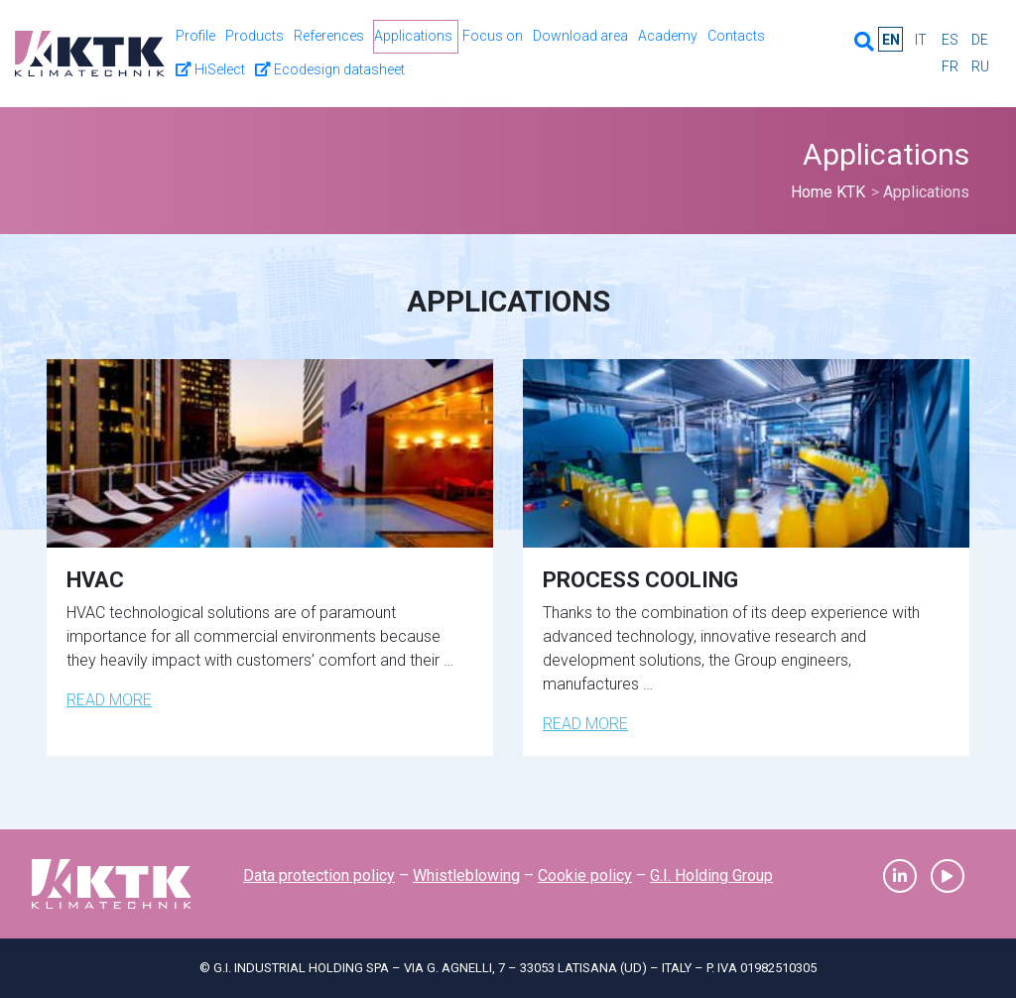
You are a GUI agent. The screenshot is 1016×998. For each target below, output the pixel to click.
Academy (668, 36)
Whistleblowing (466, 875)
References (329, 36)
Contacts (736, 36)
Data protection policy (319, 875)
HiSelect (210, 69)
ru (980, 66)
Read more (109, 699)
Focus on (492, 36)
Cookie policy (585, 875)
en (891, 40)
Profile (195, 36)
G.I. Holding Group (711, 875)
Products (254, 36)
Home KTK (828, 192)
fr (950, 66)
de (979, 40)
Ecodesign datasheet (330, 69)
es (950, 40)
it (921, 40)
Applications (413, 36)
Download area (580, 36)
